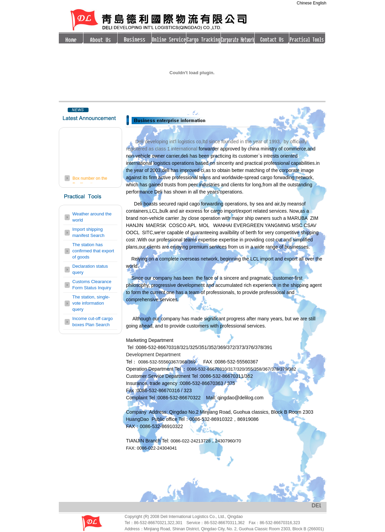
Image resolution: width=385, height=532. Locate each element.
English (319, 3)
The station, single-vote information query (91, 303)
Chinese (305, 3)
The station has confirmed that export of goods (93, 251)
